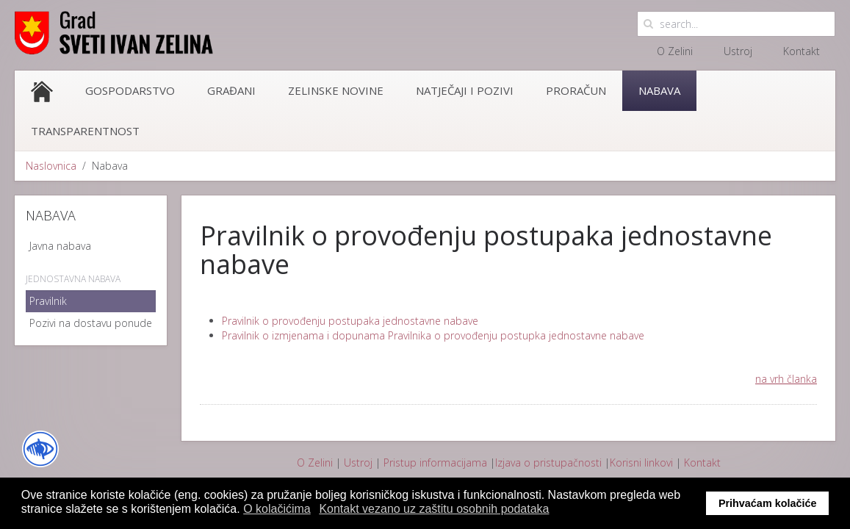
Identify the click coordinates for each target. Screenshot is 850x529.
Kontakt (801, 51)
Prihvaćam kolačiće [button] (767, 503)
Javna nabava (60, 246)
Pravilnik (48, 301)
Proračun (576, 90)
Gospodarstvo (130, 90)
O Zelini (675, 51)
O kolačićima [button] (277, 509)
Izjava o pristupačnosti (548, 462)
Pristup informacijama (435, 462)
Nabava (659, 90)
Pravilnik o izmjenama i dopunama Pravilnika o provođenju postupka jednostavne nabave (433, 335)
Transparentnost (85, 130)
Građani (231, 90)
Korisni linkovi (641, 462)
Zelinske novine (335, 90)
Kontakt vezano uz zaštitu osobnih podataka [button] (434, 509)
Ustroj (738, 51)
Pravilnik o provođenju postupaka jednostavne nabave (350, 321)
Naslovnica (51, 166)
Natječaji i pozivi (465, 90)
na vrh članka (786, 379)
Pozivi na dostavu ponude (90, 323)
